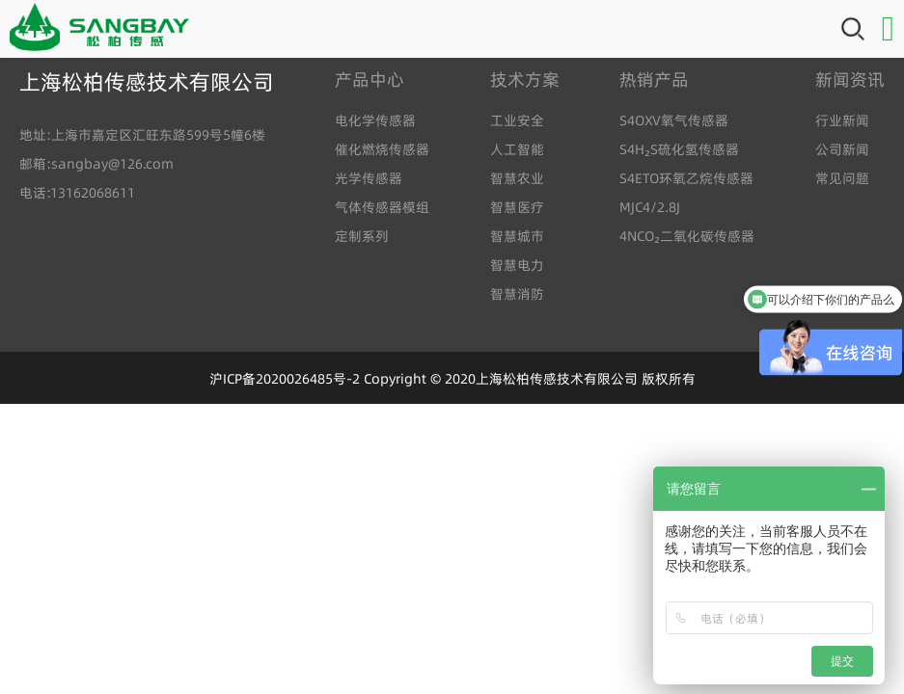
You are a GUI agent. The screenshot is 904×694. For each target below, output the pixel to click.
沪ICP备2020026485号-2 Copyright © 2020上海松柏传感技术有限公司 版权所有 (452, 378)
